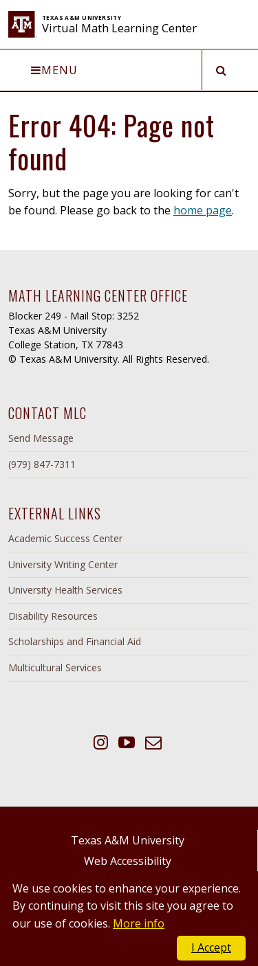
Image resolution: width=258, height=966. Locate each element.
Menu (54, 70)
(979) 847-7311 (42, 464)
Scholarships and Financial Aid (74, 641)
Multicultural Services (55, 667)
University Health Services (65, 589)
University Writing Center (63, 564)
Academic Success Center (65, 538)
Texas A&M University (127, 840)
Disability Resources (53, 615)
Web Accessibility (127, 860)
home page (202, 210)
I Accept (211, 947)
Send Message (41, 438)
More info (138, 923)
